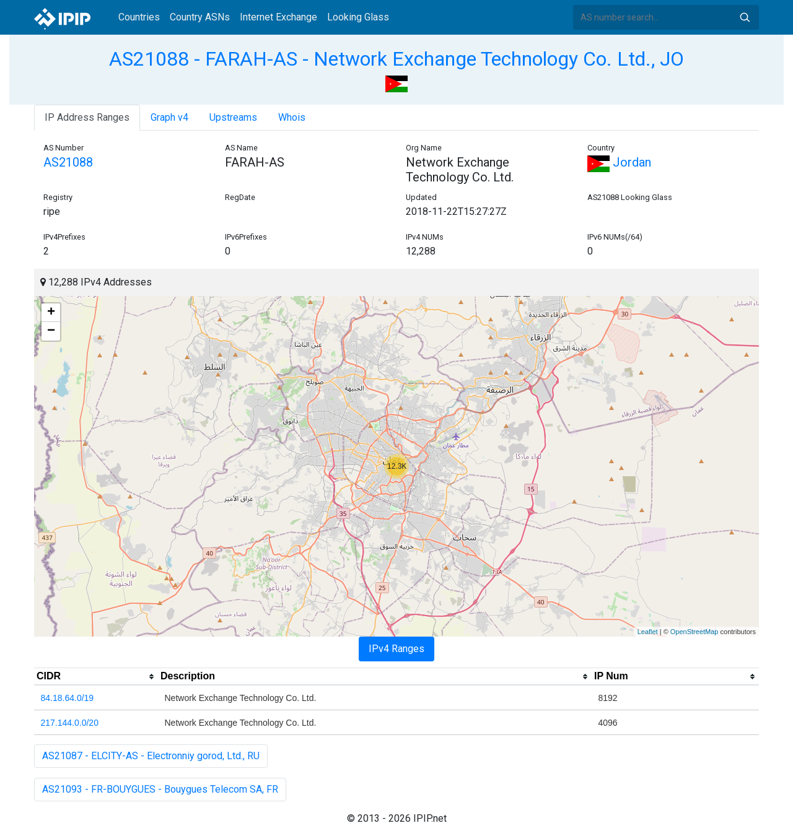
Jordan (619, 162)
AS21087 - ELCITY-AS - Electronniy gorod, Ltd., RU (151, 756)
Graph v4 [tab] (169, 117)
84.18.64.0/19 (67, 698)
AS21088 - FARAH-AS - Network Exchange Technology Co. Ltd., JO (396, 59)
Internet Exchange (278, 17)
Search (744, 17)
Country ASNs (200, 17)
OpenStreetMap (694, 631)
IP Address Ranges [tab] (87, 117)
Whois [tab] (291, 117)
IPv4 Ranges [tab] (396, 649)
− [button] (51, 331)
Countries (139, 17)
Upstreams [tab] (233, 117)
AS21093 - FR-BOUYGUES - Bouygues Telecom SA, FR (160, 789)
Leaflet (647, 631)
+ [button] (51, 312)
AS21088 (68, 162)
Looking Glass (358, 17)
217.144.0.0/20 (70, 723)
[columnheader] (96, 677)
